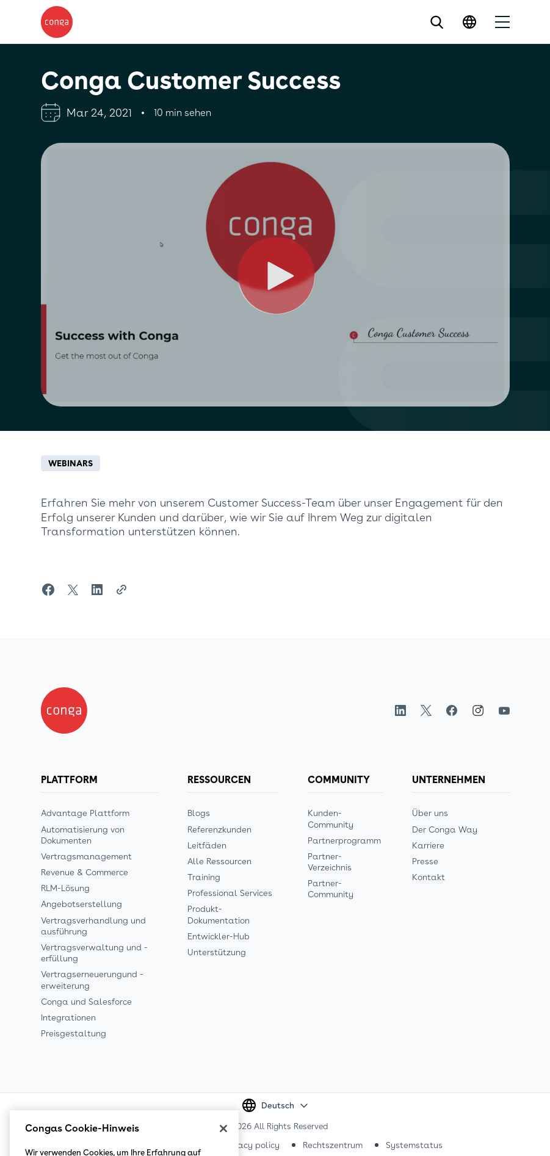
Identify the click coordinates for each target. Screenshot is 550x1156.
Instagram (478, 710)
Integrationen (68, 1017)
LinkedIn (400, 711)
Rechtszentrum (333, 1145)
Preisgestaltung (73, 1033)
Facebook (451, 711)
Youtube (504, 711)
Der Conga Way (444, 829)
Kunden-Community (330, 818)
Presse (425, 861)
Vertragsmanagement (86, 856)
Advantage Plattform (85, 813)
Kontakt (428, 877)
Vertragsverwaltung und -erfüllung (94, 952)
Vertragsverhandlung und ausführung (93, 926)
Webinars (70, 463)
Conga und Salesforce (86, 1001)
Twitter (426, 711)
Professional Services (229, 893)
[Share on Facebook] (48, 589)
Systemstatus (414, 1145)
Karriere (428, 845)
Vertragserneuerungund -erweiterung (92, 979)
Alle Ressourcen (219, 861)
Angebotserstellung (81, 904)
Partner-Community (330, 888)
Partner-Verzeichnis (330, 861)
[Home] (64, 710)
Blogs (198, 813)
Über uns (430, 813)
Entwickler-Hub (218, 936)
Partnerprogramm (344, 840)
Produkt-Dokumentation (218, 914)
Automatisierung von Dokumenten (83, 835)
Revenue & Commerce (84, 872)
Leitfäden (206, 845)
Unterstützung (216, 952)
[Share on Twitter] (72, 589)
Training (203, 877)
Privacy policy (251, 1145)
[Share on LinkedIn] (97, 589)
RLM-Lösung (65, 888)
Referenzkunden (219, 829)
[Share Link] (121, 589)
